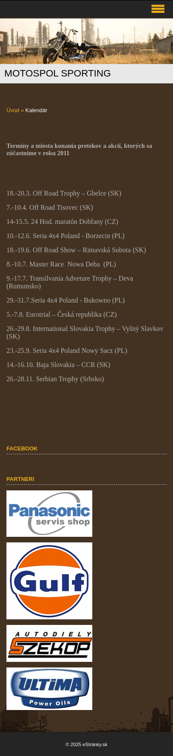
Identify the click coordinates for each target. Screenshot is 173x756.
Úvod (12, 110)
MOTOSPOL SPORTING (57, 73)
